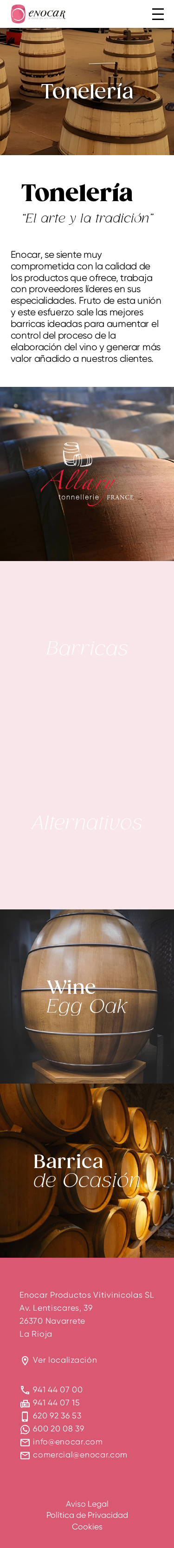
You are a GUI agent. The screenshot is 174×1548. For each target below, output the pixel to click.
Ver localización (65, 1360)
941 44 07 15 (56, 1402)
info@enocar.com (68, 1441)
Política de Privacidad (87, 1515)
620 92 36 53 (57, 1415)
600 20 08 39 (58, 1428)
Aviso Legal (87, 1504)
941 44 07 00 (58, 1389)
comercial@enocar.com (80, 1454)
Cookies (87, 1526)
